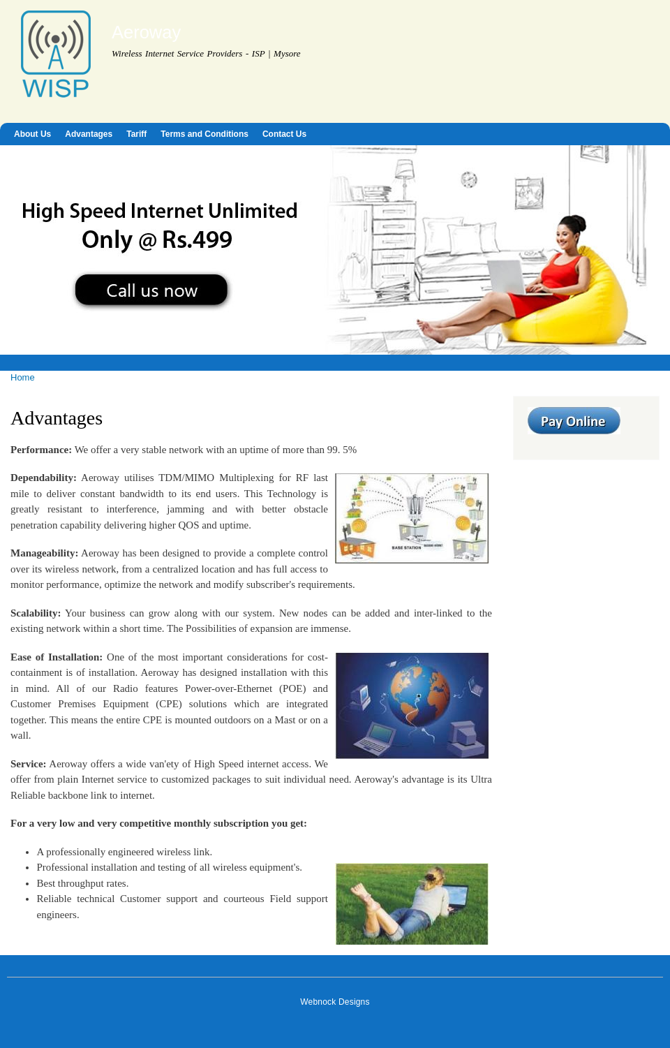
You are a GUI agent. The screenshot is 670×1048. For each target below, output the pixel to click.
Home (22, 377)
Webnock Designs (334, 1002)
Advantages (88, 134)
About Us (32, 134)
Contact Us (284, 134)
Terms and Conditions (204, 134)
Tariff (136, 134)
